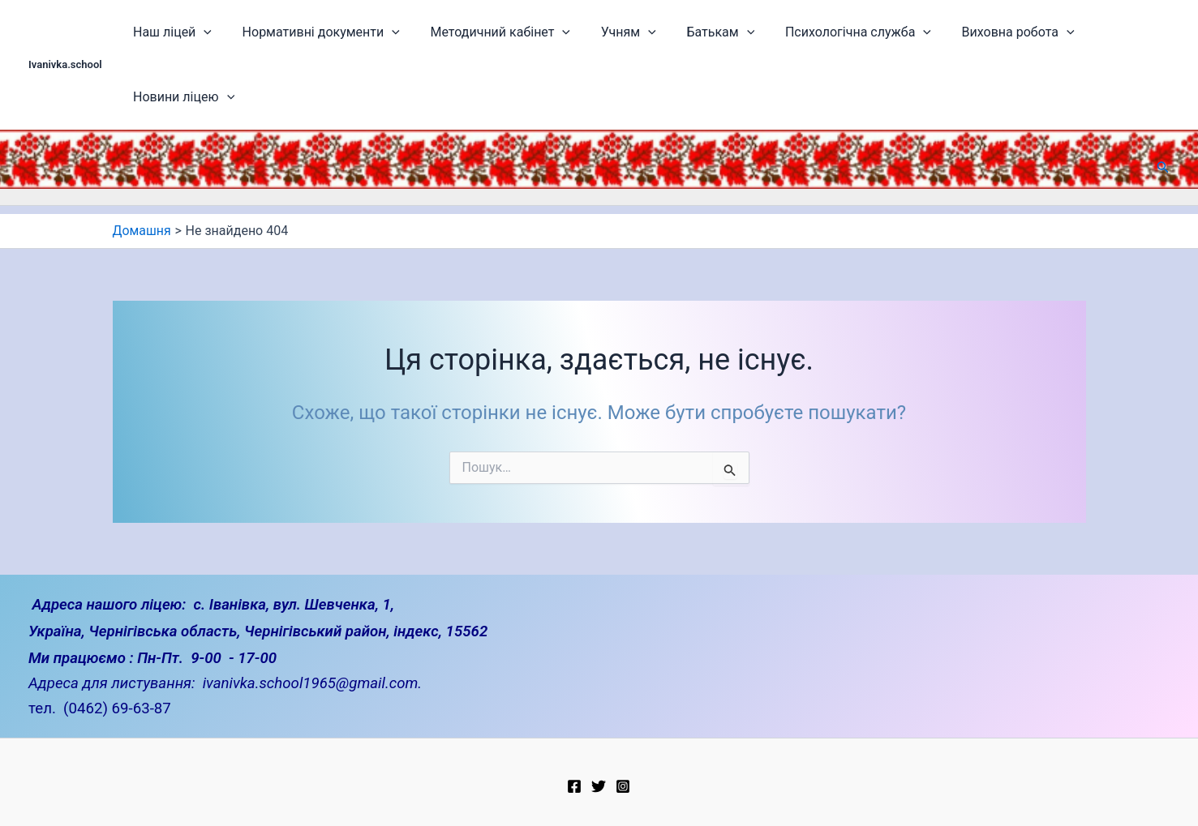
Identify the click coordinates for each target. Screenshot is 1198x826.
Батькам (699, 32)
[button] (1163, 102)
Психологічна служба (827, 32)
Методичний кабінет (497, 32)
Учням (616, 32)
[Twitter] (598, 779)
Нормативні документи (327, 32)
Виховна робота (977, 32)
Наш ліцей (188, 32)
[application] (221, 32)
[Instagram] (623, 779)
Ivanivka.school (65, 32)
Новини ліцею (1106, 32)
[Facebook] (574, 779)
